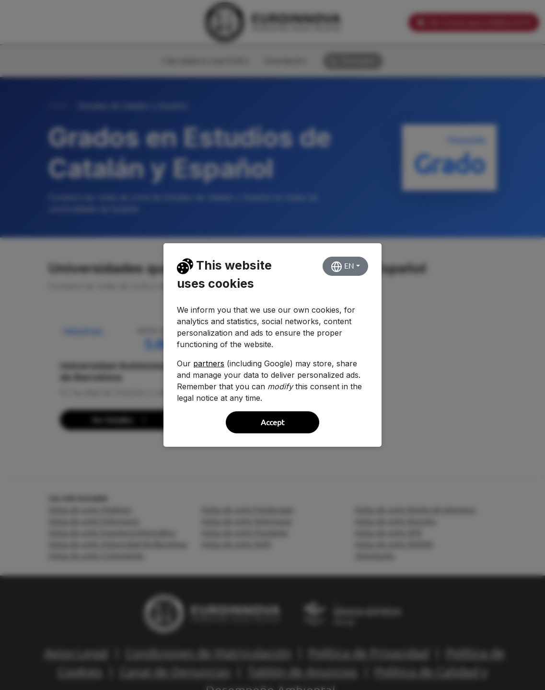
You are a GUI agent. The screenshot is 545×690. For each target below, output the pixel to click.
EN (342, 266)
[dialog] (272, 345)
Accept (272, 422)
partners (208, 363)
